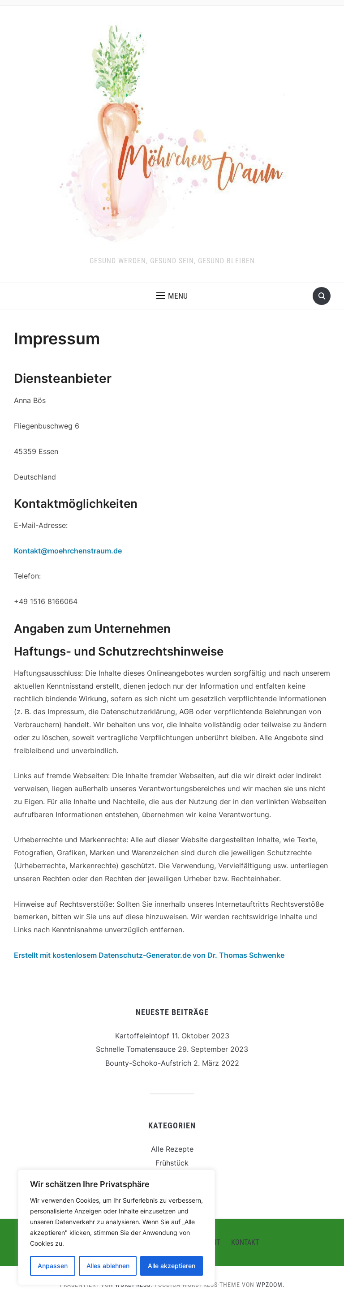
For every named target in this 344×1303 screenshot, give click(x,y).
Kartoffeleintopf (142, 1035)
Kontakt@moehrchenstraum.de (68, 550)
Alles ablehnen (107, 1265)
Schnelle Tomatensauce (136, 1049)
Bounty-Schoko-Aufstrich (148, 1063)
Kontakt (245, 1242)
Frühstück (172, 1162)
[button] (172, 296)
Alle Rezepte (172, 1148)
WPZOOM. (270, 1284)
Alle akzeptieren (171, 1265)
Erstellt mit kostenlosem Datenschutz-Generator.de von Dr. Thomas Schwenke (149, 955)
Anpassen (53, 1265)
